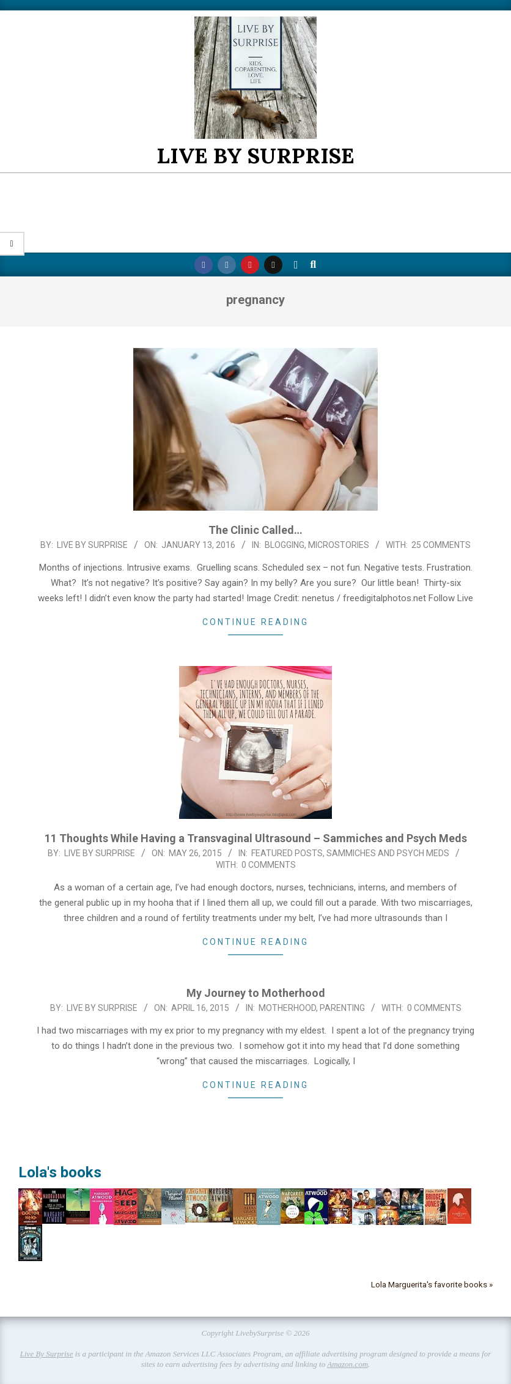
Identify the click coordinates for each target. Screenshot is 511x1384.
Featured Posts (287, 853)
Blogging (284, 545)
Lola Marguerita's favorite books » (432, 1284)
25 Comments (441, 545)
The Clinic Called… (255, 530)
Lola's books (59, 1172)
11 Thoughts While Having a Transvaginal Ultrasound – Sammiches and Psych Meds (256, 838)
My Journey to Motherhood (255, 992)
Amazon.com (347, 1364)
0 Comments (268, 865)
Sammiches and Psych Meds (387, 853)
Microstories (338, 545)
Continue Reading (255, 622)
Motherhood (287, 1008)
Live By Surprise (46, 1353)
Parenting (342, 1008)
